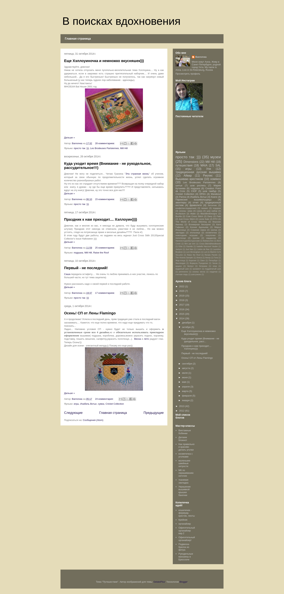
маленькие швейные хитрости (184, 463)
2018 (182, 300)
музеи (215, 157)
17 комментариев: (105, 293)
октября (186, 327)
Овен (202, 261)
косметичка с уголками (185, 455)
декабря (187, 322)
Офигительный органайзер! (186, 539)
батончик (212, 205)
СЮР (194, 191)
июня (185, 377)
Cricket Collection (115, 403)
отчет (196, 202)
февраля (187, 395)
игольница (195, 232)
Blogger (183, 581)
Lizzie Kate (204, 219)
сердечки (214, 272)
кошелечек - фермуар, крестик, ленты (186, 513)
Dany (209, 216)
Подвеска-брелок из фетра (184, 547)
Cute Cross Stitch (194, 216)
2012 (182, 410)
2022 (182, 286)
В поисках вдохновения (121, 21)
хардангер (211, 238)
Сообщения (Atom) (93, 420)
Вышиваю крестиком (189, 179)
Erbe (181, 246)
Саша (67, 274)
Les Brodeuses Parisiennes (104, 148)
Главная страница (78, 38)
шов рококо (196, 274)
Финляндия (180, 263)
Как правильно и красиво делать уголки (186, 447)
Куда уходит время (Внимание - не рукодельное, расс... (200, 340)
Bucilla (179, 216)
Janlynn (179, 249)
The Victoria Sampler (184, 258)
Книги (214, 197)
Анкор (207, 258)
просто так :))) (81, 148)
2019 (182, 295)
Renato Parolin (211, 255)
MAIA (204, 165)
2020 (182, 291)
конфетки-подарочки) (186, 208)
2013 (182, 406)
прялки (196, 238)
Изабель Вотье (88, 403)
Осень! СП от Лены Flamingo (90, 313)
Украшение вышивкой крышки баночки (184, 491)
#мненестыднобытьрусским (188, 241)
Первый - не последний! (86, 268)
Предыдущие (153, 413)
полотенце (181, 238)
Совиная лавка (198, 230)
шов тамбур (209, 191)
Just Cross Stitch (187, 219)
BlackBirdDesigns (209, 213)
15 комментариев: (105, 199)
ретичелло (183, 272)
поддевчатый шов (213, 269)
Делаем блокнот (182, 439)
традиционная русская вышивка (198, 172)
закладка (180, 232)
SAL (218, 165)
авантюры (181, 202)
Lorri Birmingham (193, 252)
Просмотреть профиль (188, 73)
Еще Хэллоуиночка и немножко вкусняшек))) (104, 61)
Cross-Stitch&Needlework (210, 244)
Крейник (182, 519)
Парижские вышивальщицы (194, 199)
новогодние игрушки (186, 235)
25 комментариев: (105, 247)
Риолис (208, 175)
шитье (179, 185)
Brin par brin (190, 244)
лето (146, 339)
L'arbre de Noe (203, 249)
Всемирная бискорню (200, 224)
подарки (217, 208)
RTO (215, 219)
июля (185, 373)
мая (184, 382)
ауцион (179, 266)
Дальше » (69, 137)
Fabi (219, 216)
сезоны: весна (198, 272)
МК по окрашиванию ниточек (185, 473)
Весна (137, 339)
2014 (182, 318)
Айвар (188, 175)
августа (186, 368)
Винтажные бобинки (184, 432)
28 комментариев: (105, 143)
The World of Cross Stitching (191, 221)
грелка (214, 230)
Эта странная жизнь (137, 173)
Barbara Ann (208, 241)
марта (185, 391)
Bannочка (200, 57)
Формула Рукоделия (199, 263)
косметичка (211, 232)
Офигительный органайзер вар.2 (186, 530)
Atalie (193, 213)
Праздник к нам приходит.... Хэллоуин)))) (100, 219)
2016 (182, 309)
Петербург (213, 261)
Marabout (216, 194)
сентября (187, 363)
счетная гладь (182, 274)
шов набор (211, 211)
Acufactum (180, 213)
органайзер (184, 523)
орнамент (197, 269)
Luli (205, 252)
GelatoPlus (159, 581)
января (186, 400)
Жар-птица (180, 261)
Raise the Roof (101, 252)
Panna (182, 197)
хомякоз (215, 179)
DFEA (202, 194)
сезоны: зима (185, 211)
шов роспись (198, 185)
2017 (182, 304)
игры (76, 403)
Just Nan (189, 249)
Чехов (215, 263)
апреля (186, 386)
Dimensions (190, 161)
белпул (190, 266)
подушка (78, 252)
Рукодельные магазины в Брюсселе (185, 556)
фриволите (196, 205)
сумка (101, 403)
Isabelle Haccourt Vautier (207, 246)
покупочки (210, 235)
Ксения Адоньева (199, 227)
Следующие (73, 413)
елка (215, 266)
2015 (182, 314)
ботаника (203, 266)
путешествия (184, 165)
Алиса (199, 258)
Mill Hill (124, 148)
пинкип (204, 208)
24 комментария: (104, 399)
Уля (208, 168)
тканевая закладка (183, 481)
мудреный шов (182, 269)
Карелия (192, 261)
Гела (216, 258)
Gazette (189, 246)
